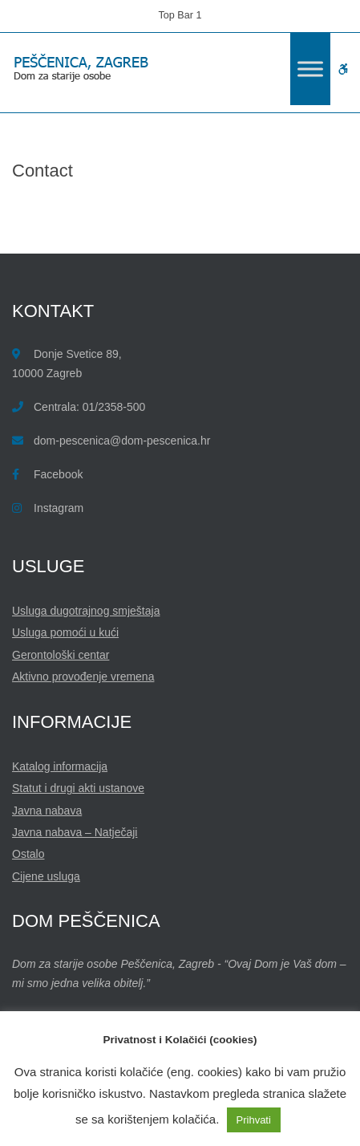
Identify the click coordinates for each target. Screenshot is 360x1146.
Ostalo (28, 853)
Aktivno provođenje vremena (83, 676)
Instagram (58, 508)
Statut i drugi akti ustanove (78, 788)
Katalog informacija (59, 766)
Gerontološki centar (60, 654)
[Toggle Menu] (310, 68)
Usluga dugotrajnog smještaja (86, 610)
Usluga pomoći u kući (65, 632)
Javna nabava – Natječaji (74, 832)
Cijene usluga (46, 876)
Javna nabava (47, 810)
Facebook (58, 474)
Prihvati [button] (254, 1120)
